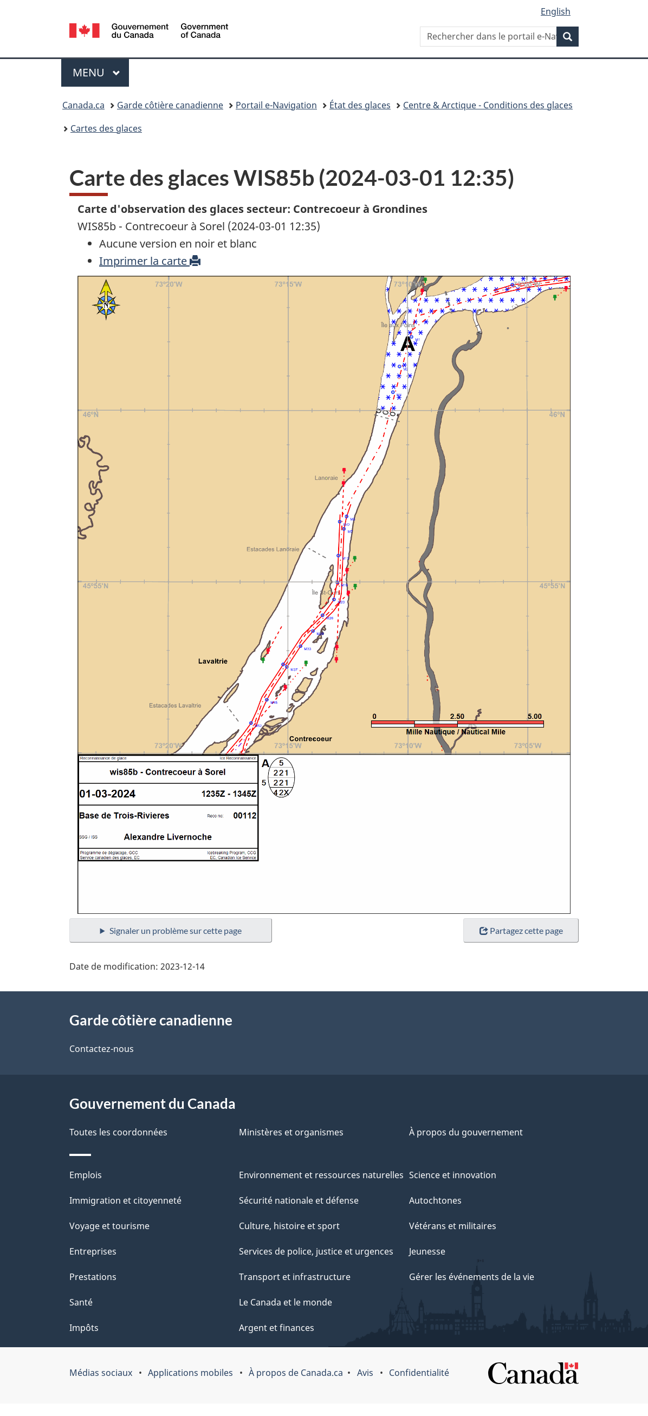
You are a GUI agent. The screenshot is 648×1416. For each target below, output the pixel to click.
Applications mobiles (190, 1373)
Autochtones (435, 1200)
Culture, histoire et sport (289, 1226)
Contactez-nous (101, 1049)
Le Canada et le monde (285, 1302)
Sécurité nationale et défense (299, 1200)
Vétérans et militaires (452, 1226)
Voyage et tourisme (109, 1226)
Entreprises (92, 1251)
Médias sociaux (100, 1373)
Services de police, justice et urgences (316, 1251)
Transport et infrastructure (295, 1277)
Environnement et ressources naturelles (321, 1175)
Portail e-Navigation (276, 105)
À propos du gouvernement (466, 1132)
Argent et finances (276, 1328)
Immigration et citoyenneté (125, 1200)
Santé (81, 1302)
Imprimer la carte (149, 261)
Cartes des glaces (106, 128)
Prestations (92, 1277)
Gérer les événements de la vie (471, 1277)
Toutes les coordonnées (118, 1132)
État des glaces (360, 105)
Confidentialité (419, 1373)
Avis (365, 1373)
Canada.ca (83, 105)
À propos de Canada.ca (296, 1373)
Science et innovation (452, 1175)
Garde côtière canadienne (170, 105)
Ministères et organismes (291, 1132)
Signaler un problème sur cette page (175, 930)
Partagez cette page (521, 930)
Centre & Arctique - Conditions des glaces (488, 105)
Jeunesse (427, 1251)
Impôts (84, 1328)
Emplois (85, 1175)
